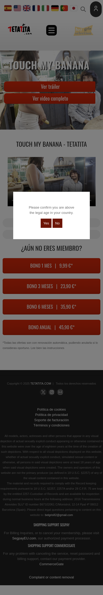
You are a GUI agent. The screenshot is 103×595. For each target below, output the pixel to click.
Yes (46, 223)
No (57, 223)
